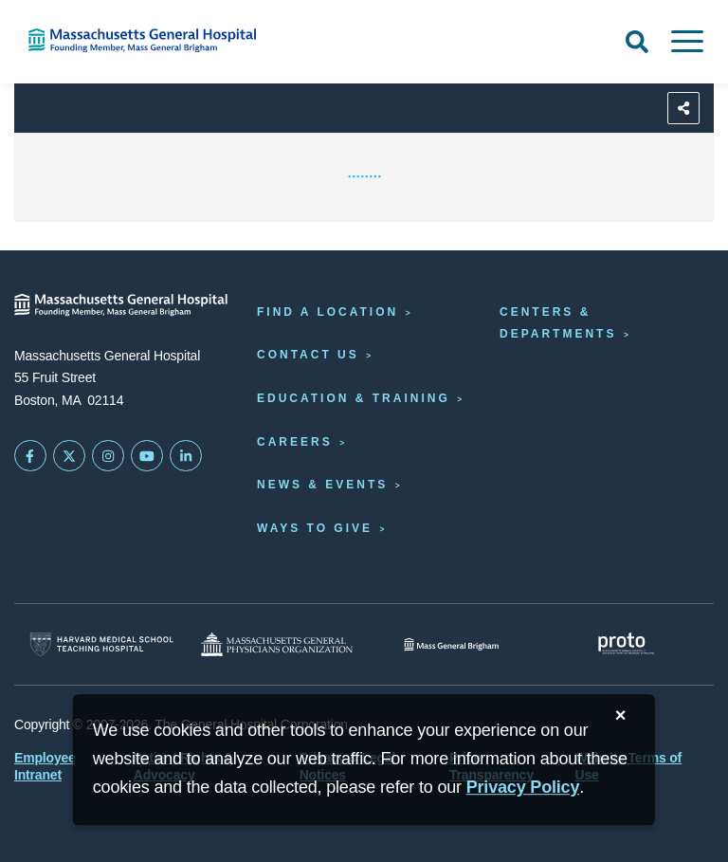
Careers (295, 442)
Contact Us (308, 354)
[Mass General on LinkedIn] (186, 456)
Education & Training (353, 398)
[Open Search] (637, 42)
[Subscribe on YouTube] (147, 456)
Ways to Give (315, 528)
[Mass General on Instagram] (108, 456)
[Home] (151, 40)
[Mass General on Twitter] (69, 456)
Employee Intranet (45, 766)
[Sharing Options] (683, 108)
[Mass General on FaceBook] (30, 456)
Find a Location (327, 312)
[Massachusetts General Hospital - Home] (121, 305)
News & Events (322, 484)
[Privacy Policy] (523, 788)
